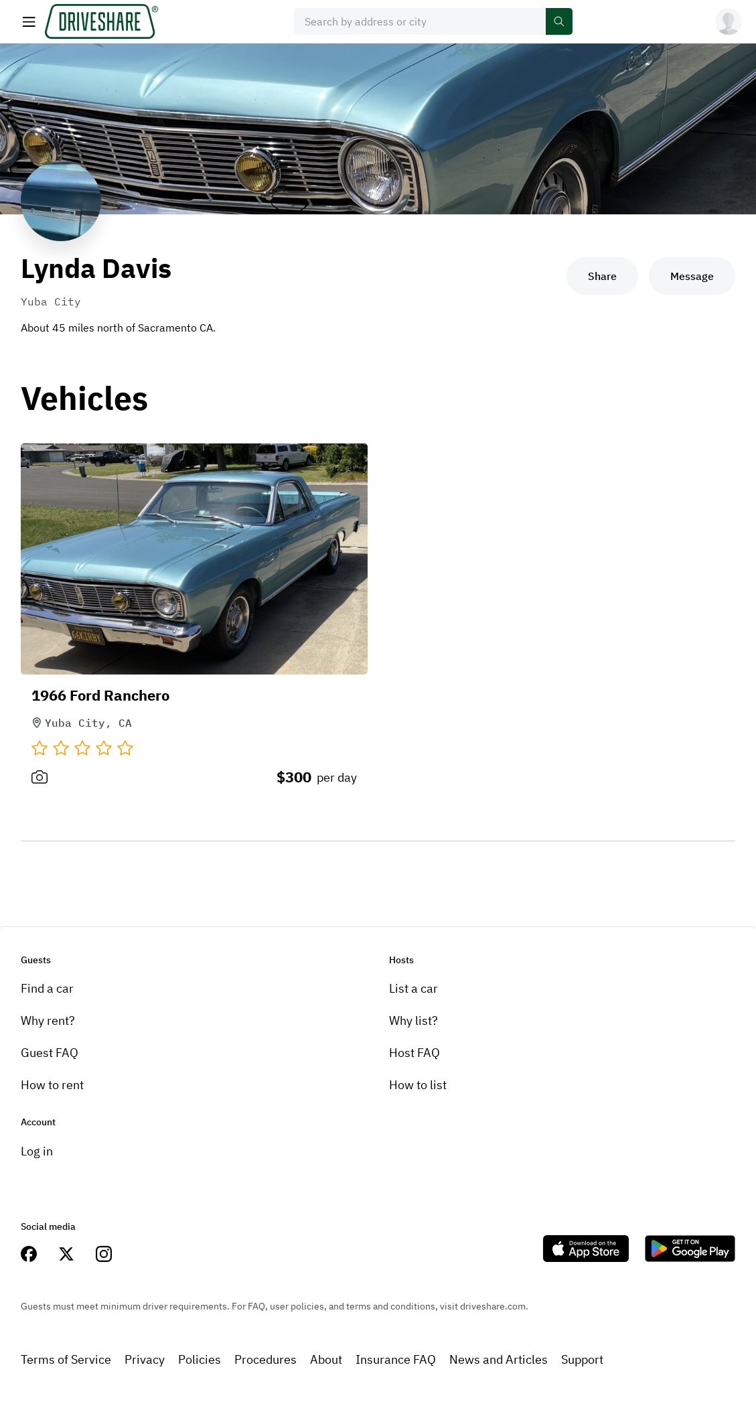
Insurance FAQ (396, 1359)
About (326, 1359)
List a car (413, 988)
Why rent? (48, 1020)
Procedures (265, 1359)
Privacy (145, 1359)
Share (602, 276)
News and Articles (498, 1359)
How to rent (52, 1084)
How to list (418, 1084)
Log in (37, 1151)
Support (582, 1359)
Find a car (47, 988)
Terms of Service (66, 1359)
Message (692, 276)
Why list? (413, 1020)
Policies (199, 1359)
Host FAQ (414, 1052)
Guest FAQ (49, 1052)
